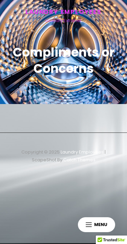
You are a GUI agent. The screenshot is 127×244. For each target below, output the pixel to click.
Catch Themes (79, 160)
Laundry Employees (63, 11)
